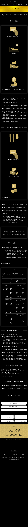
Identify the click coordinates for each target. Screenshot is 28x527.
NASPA (11, 521)
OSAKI (15, 521)
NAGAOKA (7, 521)
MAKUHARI (14, 519)
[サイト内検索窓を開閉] (24, 1)
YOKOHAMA (19, 521)
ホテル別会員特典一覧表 (18, 240)
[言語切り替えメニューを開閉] (26, 1)
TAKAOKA (24, 521)
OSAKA (22, 519)
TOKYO (6, 519)
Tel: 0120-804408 (14, 494)
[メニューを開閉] (1, 1)
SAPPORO (2, 521)
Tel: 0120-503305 (14, 499)
